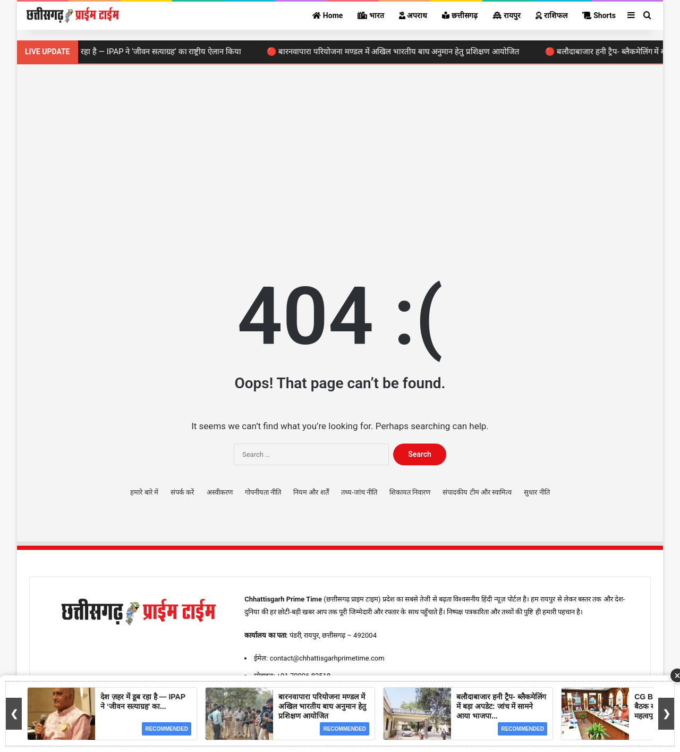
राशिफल (551, 15)
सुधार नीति (536, 492)
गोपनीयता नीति (263, 492)
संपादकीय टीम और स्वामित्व (477, 492)
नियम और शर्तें (310, 492)
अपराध (413, 15)
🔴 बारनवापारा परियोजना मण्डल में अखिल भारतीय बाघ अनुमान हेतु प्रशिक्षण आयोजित (397, 51)
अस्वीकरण (220, 492)
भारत (371, 15)
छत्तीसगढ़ (459, 15)
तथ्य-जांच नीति (359, 492)
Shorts (599, 15)
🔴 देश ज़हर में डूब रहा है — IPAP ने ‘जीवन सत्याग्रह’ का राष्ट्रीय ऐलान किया (137, 51)
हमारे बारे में (144, 492)
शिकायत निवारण (409, 492)
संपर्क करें (182, 492)
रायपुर (506, 15)
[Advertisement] (340, 154)
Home (327, 15)
